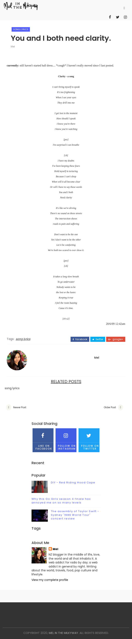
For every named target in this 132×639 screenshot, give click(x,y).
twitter (97, 339)
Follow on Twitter (89, 439)
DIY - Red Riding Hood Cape (73, 482)
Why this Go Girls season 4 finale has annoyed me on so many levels (61, 500)
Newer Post (19, 407)
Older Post (110, 407)
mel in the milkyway (63, 633)
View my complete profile (50, 580)
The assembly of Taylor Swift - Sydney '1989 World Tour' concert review (75, 514)
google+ (115, 339)
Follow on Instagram (66, 439)
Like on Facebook (43, 439)
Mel (13, 46)
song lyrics (20, 29)
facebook (80, 339)
